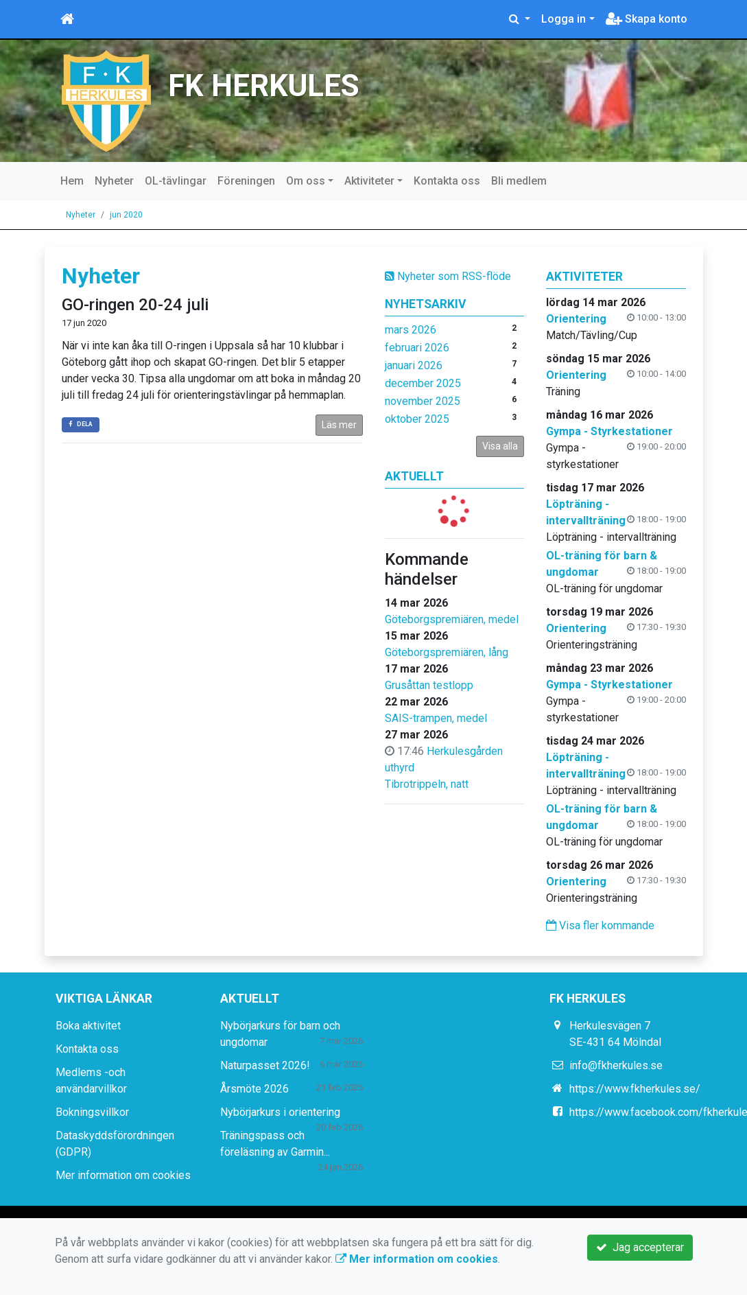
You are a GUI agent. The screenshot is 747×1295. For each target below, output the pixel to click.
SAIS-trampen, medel (436, 718)
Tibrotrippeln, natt (427, 784)
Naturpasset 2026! (265, 1065)
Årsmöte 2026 (254, 1088)
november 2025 (422, 401)
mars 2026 (410, 329)
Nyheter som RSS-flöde (448, 276)
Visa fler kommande (600, 925)
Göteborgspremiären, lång (446, 652)
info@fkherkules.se (616, 1065)
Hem (72, 180)
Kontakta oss (447, 180)
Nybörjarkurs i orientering (280, 1112)
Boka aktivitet (88, 1025)
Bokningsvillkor (92, 1112)
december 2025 (423, 383)
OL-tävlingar (175, 180)
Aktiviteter (369, 180)
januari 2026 (413, 365)
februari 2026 (417, 347)
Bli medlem (519, 180)
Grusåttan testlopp (429, 685)
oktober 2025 (417, 418)
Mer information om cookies (123, 1175)
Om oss (305, 180)
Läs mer (339, 424)
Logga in (563, 18)
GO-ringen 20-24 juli (135, 304)
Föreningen (246, 180)
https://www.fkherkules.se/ (634, 1088)
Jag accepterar (640, 1247)
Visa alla (500, 446)
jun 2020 (126, 215)
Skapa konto (646, 18)
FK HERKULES (263, 86)
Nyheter (114, 180)
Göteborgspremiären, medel (452, 619)
